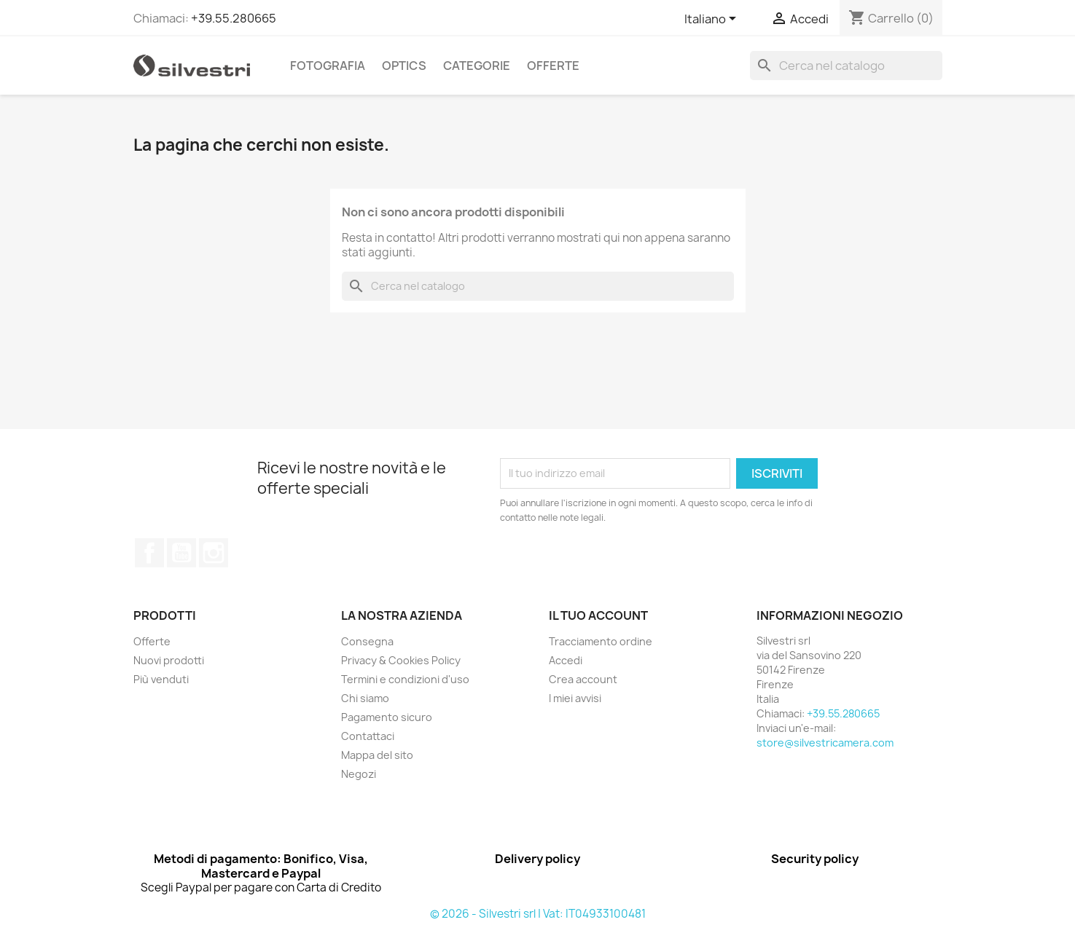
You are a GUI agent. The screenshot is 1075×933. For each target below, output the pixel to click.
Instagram (213, 552)
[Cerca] (846, 65)
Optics (404, 66)
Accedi (565, 660)
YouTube (181, 552)
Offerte (553, 66)
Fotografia (327, 66)
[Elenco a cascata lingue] (712, 19)
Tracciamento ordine (600, 641)
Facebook (149, 552)
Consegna (367, 641)
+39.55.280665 (233, 18)
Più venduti (161, 679)
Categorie (476, 66)
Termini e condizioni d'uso (405, 679)
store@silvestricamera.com (825, 742)
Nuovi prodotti (168, 660)
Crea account (583, 679)
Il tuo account (598, 615)
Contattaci (367, 736)
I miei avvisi (575, 698)
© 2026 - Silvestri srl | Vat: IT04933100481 (538, 913)
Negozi (358, 774)
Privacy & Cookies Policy (401, 660)
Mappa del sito (377, 755)
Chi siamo (365, 698)
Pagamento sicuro (386, 717)
